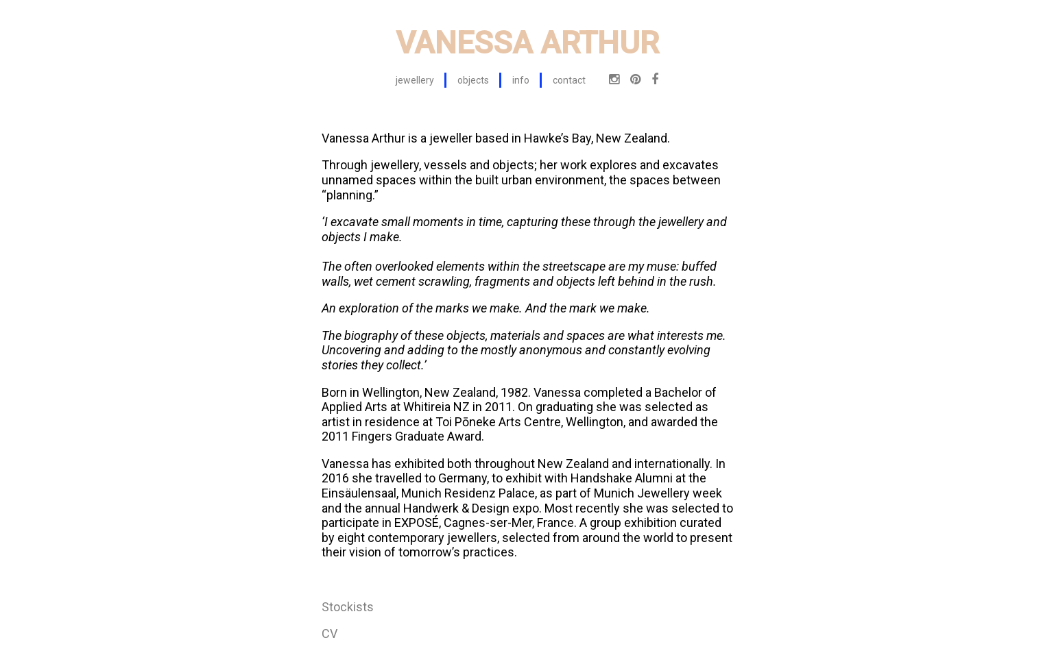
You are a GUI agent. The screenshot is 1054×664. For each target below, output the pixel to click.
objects (473, 80)
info (520, 80)
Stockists (348, 607)
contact (569, 80)
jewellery (415, 80)
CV (329, 633)
